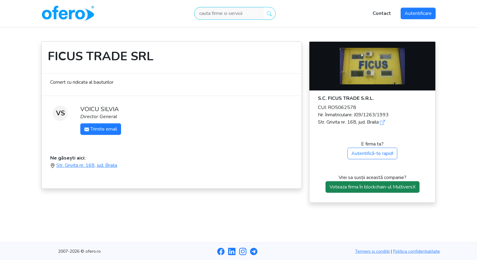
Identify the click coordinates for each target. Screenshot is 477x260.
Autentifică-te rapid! (372, 153)
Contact (382, 13)
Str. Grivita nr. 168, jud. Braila (86, 165)
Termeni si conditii (372, 251)
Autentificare (418, 13)
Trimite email (100, 129)
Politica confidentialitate (416, 251)
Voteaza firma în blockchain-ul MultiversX (372, 187)
